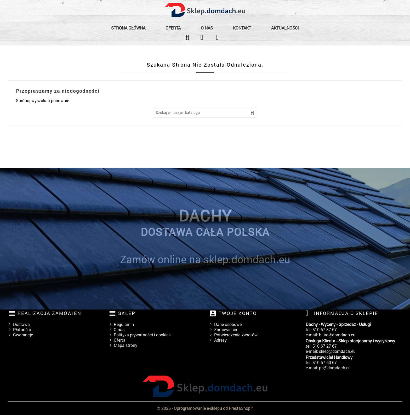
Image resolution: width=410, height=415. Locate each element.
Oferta (173, 28)
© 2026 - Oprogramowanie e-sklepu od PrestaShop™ (205, 408)
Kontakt (242, 28)
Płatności (22, 329)
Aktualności (285, 28)
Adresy (220, 340)
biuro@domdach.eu (337, 334)
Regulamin (124, 324)
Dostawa (21, 324)
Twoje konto (238, 313)
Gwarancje (23, 334)
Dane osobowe (228, 324)
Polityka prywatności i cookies (142, 334)
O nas (207, 28)
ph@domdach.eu (335, 367)
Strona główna (128, 28)
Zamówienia (225, 329)
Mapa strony (125, 345)
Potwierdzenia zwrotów (236, 334)
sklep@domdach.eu (337, 351)
